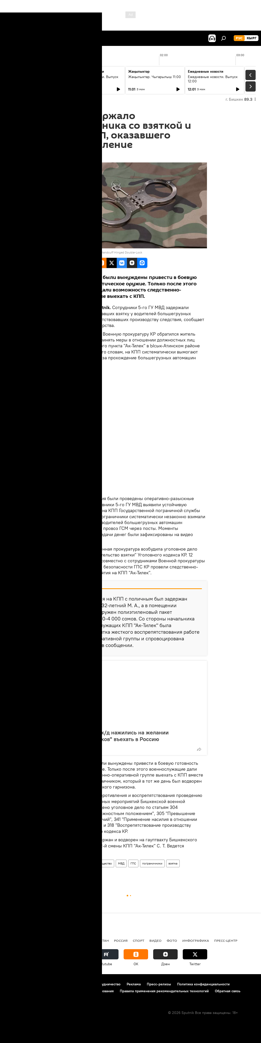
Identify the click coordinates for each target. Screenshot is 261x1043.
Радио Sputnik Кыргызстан (83, 940)
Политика (43, 940)
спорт (138, 940)
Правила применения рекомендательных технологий (164, 991)
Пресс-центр (225, 940)
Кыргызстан (83, 863)
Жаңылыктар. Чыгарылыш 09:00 (31, 78)
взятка (172, 863)
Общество (105, 863)
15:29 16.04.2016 (67, 156)
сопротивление (67, 873)
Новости (62, 863)
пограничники (152, 863)
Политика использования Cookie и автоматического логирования (59, 991)
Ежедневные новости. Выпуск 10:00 (93, 78)
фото (172, 940)
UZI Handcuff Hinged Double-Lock (118, 252)
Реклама (134, 984)
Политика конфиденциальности (203, 984)
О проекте (13, 984)
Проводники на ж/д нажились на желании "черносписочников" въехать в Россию (114, 735)
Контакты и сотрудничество (98, 984)
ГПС (133, 863)
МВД (121, 863)
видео (155, 940)
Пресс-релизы (159, 984)
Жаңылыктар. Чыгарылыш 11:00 (154, 76)
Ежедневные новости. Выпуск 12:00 (213, 78)
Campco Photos (82, 252)
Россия (121, 940)
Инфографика (195, 940)
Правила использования (49, 984)
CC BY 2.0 (61, 252)
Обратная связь (227, 991)
